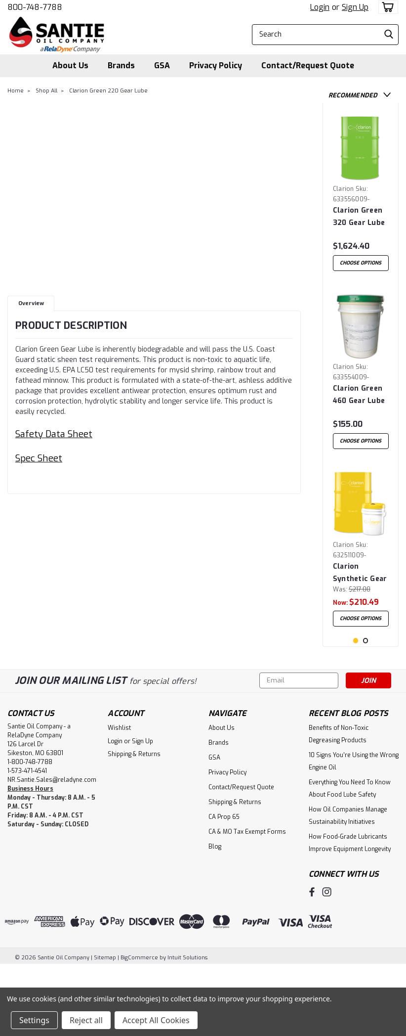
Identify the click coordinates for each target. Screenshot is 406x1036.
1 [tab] (356, 710)
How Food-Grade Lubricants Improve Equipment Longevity (350, 912)
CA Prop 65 (224, 887)
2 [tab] (365, 710)
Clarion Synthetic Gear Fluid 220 (360, 587)
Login (319, 7)
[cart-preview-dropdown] (386, 7)
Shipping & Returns (134, 824)
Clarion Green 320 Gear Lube (359, 216)
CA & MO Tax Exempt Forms (247, 901)
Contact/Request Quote (307, 65)
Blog (214, 916)
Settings (34, 1020)
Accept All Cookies (156, 1020)
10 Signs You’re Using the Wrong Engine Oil (354, 831)
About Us (70, 65)
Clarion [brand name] (343, 189)
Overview (31, 303)
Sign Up (355, 7)
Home (15, 90)
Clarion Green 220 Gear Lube (108, 90)
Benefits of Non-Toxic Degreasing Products (338, 804)
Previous (377, 94)
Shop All (46, 90)
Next (387, 94)
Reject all (86, 1020)
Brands (121, 65)
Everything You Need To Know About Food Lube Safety (350, 858)
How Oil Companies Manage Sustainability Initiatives (348, 885)
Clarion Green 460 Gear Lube (359, 401)
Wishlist (119, 798)
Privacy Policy (215, 65)
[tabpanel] (361, 196)
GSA (162, 65)
